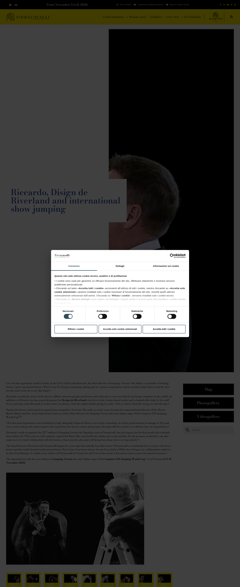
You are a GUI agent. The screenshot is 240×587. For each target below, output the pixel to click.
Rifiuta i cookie (76, 329)
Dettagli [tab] (120, 266)
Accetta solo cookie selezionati (120, 329)
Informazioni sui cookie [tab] (166, 266)
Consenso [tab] (74, 266)
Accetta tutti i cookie (164, 329)
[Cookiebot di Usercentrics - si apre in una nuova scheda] (172, 256)
